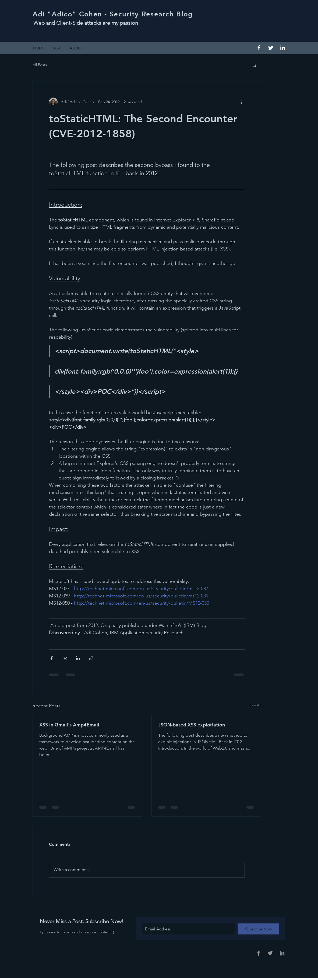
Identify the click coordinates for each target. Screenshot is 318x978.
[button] (254, 65)
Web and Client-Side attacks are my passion (85, 23)
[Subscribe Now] (258, 928)
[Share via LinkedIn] (77, 658)
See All (255, 705)
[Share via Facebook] (51, 658)
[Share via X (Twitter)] (64, 658)
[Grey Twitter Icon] (270, 953)
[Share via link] (91, 658)
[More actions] (241, 102)
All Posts (40, 64)
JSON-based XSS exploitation (191, 725)
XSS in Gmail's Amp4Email (69, 725)
